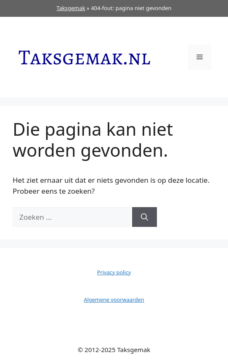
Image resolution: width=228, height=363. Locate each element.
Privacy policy (114, 272)
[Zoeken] (144, 217)
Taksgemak (70, 8)
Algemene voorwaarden (114, 299)
